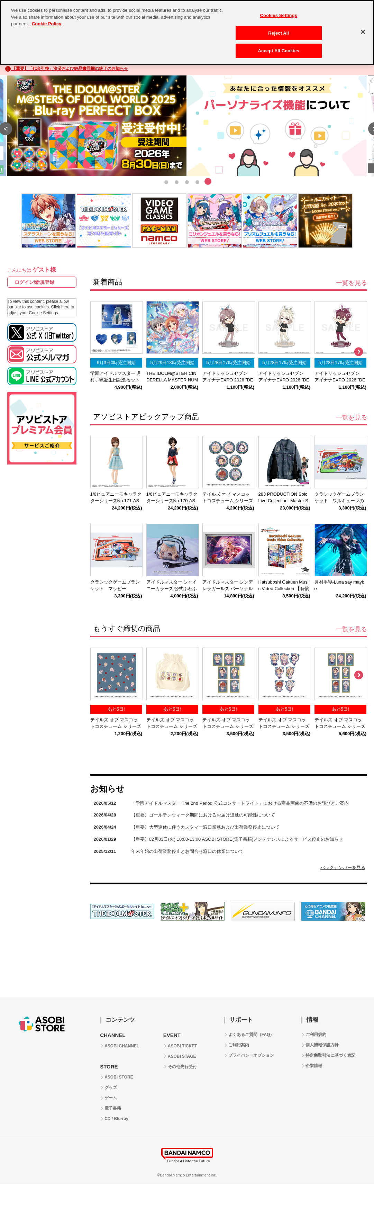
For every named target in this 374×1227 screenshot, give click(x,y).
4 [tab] (197, 181)
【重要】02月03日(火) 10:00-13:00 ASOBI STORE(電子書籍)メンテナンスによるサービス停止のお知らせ (237, 839)
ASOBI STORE (118, 1077)
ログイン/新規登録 (35, 282)
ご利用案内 (238, 1045)
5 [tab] (207, 181)
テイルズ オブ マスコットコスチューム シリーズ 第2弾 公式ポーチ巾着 (171, 726)
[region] (187, 32)
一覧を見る (351, 282)
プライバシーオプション (251, 1055)
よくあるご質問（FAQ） (251, 1034)
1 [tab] (166, 181)
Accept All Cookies (279, 50)
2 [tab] (176, 181)
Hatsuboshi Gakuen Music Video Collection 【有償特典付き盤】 (283, 588)
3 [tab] (187, 181)
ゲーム (110, 1097)
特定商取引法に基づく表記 (330, 1055)
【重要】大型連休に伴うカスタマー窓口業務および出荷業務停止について (205, 827)
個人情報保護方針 (322, 1045)
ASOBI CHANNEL (121, 1046)
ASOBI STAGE (182, 1056)
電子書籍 (112, 1108)
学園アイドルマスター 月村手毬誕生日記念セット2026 (115, 380)
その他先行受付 (182, 1066)
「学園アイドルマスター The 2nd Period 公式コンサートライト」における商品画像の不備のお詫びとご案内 (240, 803)
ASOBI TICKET (182, 1046)
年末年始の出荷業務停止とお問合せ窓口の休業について (187, 851)
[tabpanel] (187, 126)
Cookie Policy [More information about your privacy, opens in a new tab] (46, 23)
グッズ (110, 1087)
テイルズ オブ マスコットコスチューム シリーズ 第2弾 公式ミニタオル (115, 726)
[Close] (363, 31)
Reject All (278, 33)
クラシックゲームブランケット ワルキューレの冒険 (339, 500)
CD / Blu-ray (116, 1118)
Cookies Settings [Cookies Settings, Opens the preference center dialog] (279, 15)
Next (358, 352)
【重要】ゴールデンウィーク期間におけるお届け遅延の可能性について (203, 815)
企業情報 (313, 1065)
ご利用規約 (315, 1034)
